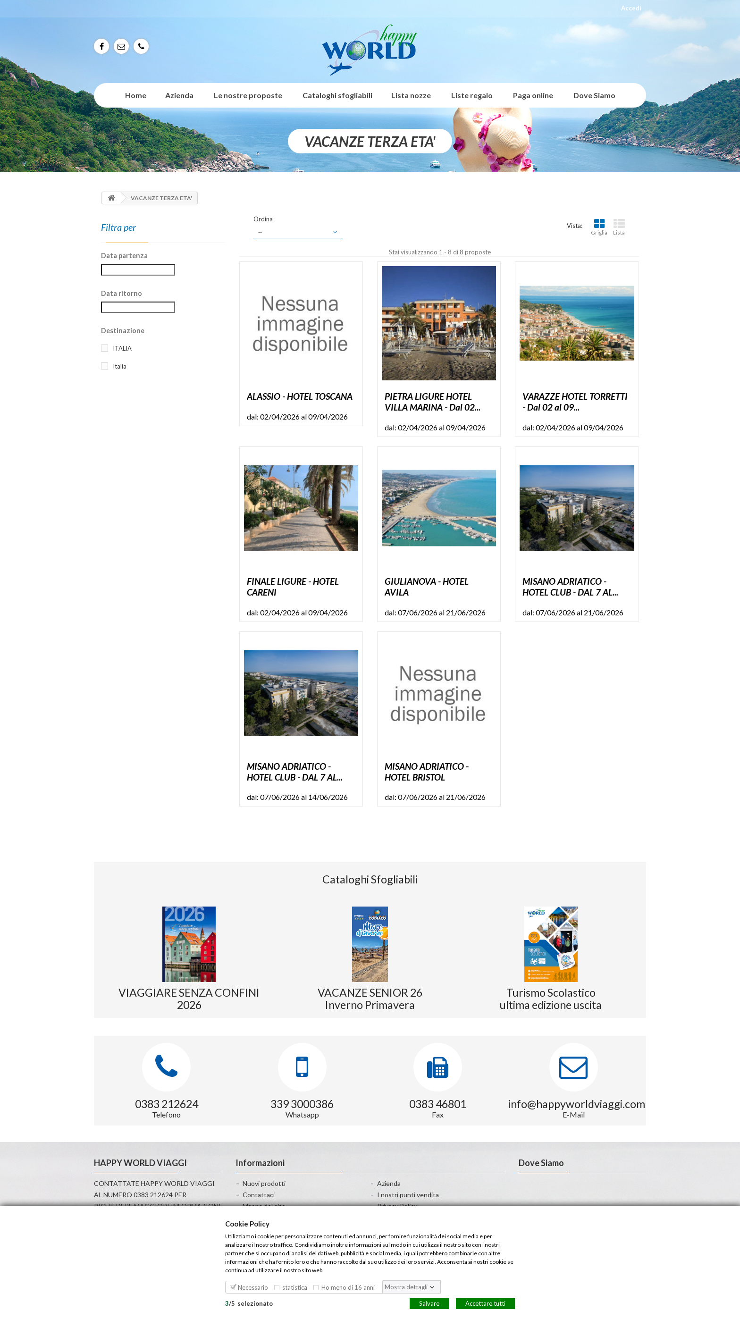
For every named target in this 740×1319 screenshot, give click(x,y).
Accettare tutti (485, 1303)
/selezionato (249, 1303)
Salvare (429, 1303)
